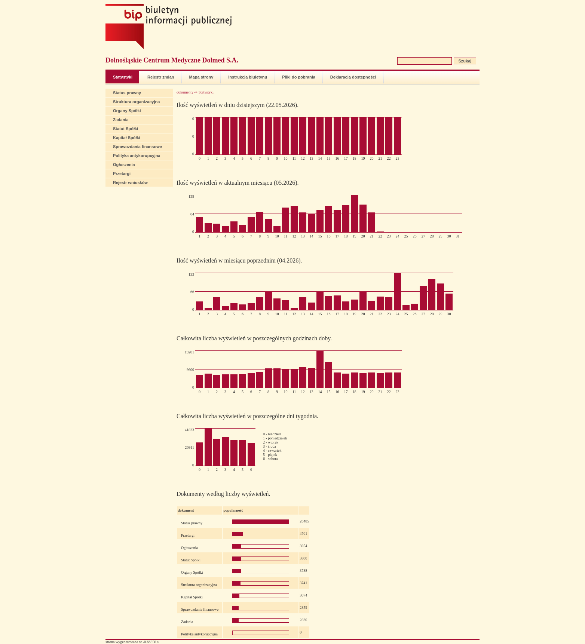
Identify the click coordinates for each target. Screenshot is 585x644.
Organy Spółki (127, 110)
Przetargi (122, 173)
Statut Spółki (125, 128)
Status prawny (127, 93)
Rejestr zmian (160, 77)
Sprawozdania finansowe (137, 146)
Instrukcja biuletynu (247, 77)
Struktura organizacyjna (136, 101)
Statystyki (122, 77)
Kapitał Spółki (126, 137)
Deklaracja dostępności (353, 77)
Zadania (121, 119)
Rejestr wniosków (130, 182)
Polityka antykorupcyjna (136, 155)
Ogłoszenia (124, 164)
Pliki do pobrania (298, 77)
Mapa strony (201, 77)
